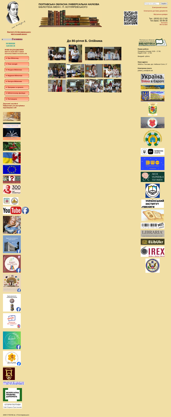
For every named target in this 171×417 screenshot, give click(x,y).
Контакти (164, 23)
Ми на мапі (163, 24)
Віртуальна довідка (160, 14)
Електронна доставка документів (155, 11)
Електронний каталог (159, 7)
